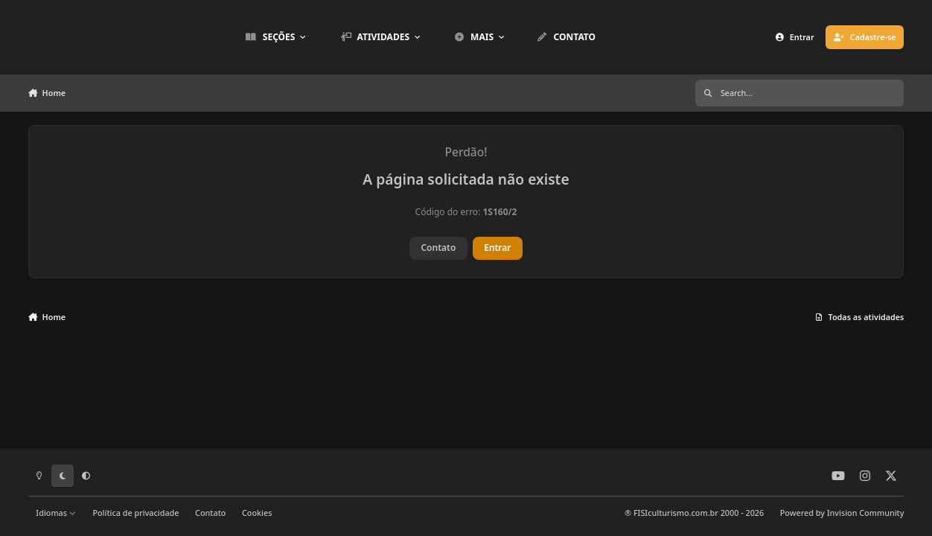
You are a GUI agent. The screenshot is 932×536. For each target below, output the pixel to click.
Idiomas (56, 512)
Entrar (497, 247)
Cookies (257, 512)
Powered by (842, 512)
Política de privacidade (135, 512)
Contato (438, 247)
